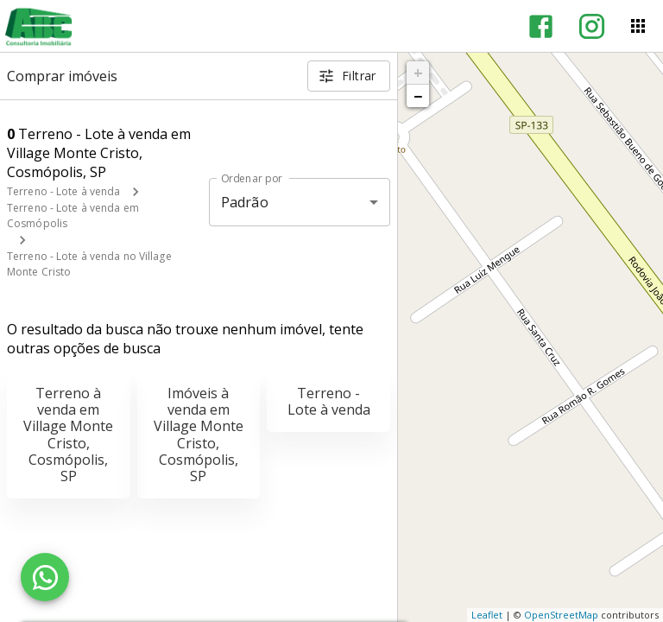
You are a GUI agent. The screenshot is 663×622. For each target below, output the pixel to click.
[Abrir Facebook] (541, 26)
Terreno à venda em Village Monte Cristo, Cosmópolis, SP (68, 435)
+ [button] (418, 72)
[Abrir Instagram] (592, 26)
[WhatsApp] (45, 577)
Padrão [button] (244, 202)
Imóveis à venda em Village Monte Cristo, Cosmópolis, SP (198, 435)
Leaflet (486, 614)
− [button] (418, 96)
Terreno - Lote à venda (63, 191)
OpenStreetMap (561, 614)
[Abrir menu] (638, 26)
